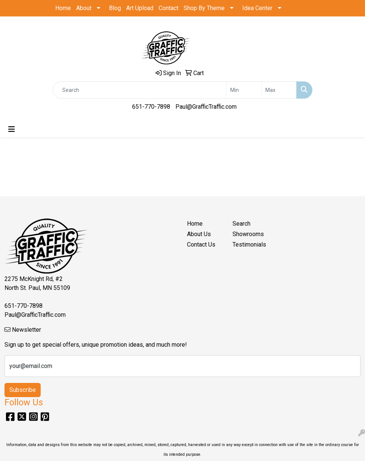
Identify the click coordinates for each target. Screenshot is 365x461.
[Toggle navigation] (11, 129)
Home (63, 8)
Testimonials (249, 244)
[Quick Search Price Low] (244, 90)
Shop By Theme (204, 8)
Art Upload (139, 8)
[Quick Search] (140, 90)
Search (241, 223)
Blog (115, 8)
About (83, 8)
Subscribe (22, 389)
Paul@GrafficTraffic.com (206, 106)
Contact (168, 8)
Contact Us (201, 244)
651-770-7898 (151, 106)
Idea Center (257, 8)
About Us (199, 234)
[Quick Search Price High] (279, 90)
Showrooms (248, 234)
